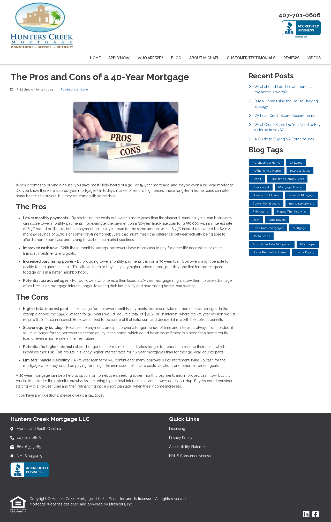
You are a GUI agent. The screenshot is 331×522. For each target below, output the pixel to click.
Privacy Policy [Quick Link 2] (180, 438)
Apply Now (119, 58)
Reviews (291, 58)
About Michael (204, 58)
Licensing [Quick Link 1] (177, 429)
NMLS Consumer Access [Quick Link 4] (190, 456)
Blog (176, 58)
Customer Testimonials (251, 58)
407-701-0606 (300, 15)
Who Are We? (150, 58)
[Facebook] (315, 514)
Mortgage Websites (46, 504)
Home (95, 58)
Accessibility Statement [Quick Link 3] (188, 447)
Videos (314, 58)
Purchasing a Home (74, 89)
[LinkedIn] (306, 514)
